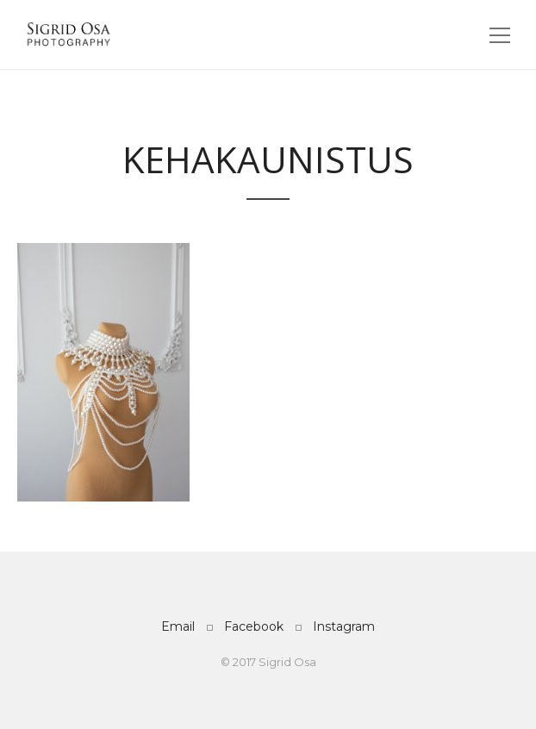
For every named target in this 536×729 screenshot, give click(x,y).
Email (178, 626)
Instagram (344, 626)
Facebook (254, 626)
